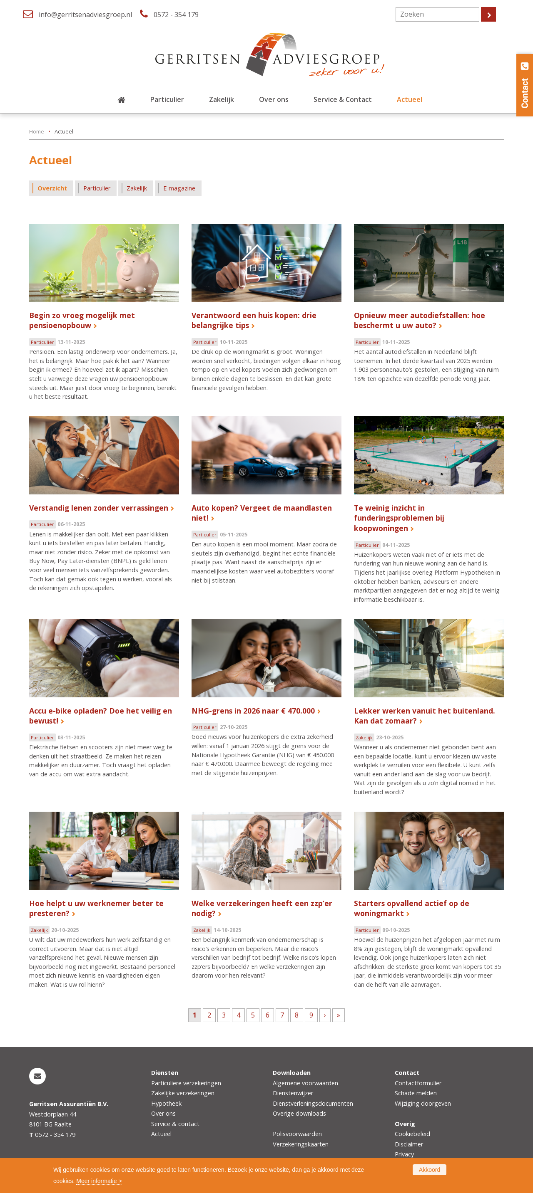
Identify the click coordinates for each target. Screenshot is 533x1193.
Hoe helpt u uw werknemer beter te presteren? (96, 908)
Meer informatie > (99, 1181)
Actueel (161, 1134)
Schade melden (416, 1093)
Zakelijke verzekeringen (182, 1093)
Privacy (404, 1154)
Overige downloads (299, 1113)
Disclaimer (409, 1144)
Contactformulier (418, 1083)
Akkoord (429, 1169)
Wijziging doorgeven (423, 1103)
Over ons (163, 1113)
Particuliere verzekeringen (186, 1083)
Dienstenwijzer (293, 1093)
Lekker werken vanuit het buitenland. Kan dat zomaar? (424, 716)
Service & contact (175, 1124)
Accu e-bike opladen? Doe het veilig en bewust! (100, 716)
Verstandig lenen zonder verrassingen (98, 508)
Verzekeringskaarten (301, 1144)
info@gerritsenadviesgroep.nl (85, 14)
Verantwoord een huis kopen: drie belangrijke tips (254, 320)
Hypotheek (166, 1103)
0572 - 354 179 (176, 14)
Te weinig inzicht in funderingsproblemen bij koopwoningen (399, 518)
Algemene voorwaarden (305, 1083)
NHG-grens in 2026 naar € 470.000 (253, 711)
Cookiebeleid (412, 1134)
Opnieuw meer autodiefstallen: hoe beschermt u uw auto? (419, 320)
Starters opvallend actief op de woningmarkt (411, 908)
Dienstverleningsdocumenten (313, 1103)
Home (36, 131)
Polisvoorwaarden (297, 1134)
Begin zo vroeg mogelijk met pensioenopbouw (82, 320)
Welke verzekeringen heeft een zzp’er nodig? (262, 908)
